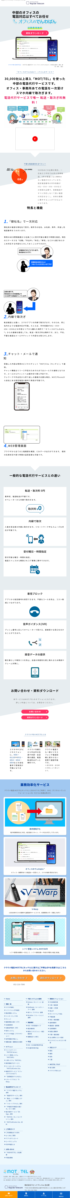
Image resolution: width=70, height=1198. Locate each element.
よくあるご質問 (10, 1133)
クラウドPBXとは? (55, 1070)
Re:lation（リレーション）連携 (36, 1015)
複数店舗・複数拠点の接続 (14, 1042)
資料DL (26, 1194)
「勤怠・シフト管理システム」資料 (14, 1098)
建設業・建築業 (54, 1026)
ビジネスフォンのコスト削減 (57, 1042)
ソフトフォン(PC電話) (12, 1012)
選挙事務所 (53, 1024)
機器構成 (30, 1021)
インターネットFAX (11, 1017)
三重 (51, 1059)
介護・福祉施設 (54, 1035)
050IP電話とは (10, 1142)
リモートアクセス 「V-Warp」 (12, 1080)
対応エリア (53, 1048)
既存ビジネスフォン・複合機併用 (35, 1031)
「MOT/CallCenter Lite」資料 (14, 1121)
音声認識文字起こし (12, 1039)
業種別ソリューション (56, 1000)
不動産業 (52, 1018)
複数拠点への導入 (33, 1035)
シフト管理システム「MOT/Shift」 (12, 1056)
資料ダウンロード (35, 33)
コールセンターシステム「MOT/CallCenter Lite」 (13, 1067)
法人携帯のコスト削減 (56, 1038)
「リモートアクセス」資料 (14, 1102)
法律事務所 (53, 1029)
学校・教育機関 (54, 1021)
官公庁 (52, 1012)
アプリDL (43, 1194)
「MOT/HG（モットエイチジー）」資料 (14, 1116)
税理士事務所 (53, 1032)
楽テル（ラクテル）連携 (35, 1011)
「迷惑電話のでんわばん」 (14, 1076)
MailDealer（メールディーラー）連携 (36, 1008)
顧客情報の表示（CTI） (13, 1023)
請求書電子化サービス (12, 1063)
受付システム (10, 1032)
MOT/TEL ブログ (55, 1064)
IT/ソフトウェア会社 (56, 1015)
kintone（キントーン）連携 (36, 1004)
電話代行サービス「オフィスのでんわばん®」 (14, 1072)
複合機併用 (31, 1027)
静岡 (51, 1054)
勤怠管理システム (11, 1015)
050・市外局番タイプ (34, 1024)
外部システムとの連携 (34, 1000)
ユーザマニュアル (11, 1139)
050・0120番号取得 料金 (35, 1043)
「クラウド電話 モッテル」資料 (14, 1091)
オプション (9, 1047)
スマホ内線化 (10, 1009)
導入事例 (52, 1068)
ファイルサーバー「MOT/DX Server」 (14, 1051)
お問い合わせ (35, 712)
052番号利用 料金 (33, 1046)
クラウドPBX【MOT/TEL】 (14, 65)
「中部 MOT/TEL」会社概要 (14, 1150)
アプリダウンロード (12, 1136)
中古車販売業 (53, 1004)
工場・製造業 (53, 1006)
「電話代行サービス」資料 (14, 1095)
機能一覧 (8, 1006)
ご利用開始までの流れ (12, 1130)
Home (8, 1000)
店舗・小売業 (53, 1009)
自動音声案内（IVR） (12, 1029)
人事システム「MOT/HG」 (13, 1060)
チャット (8, 1020)
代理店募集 (9, 1153)
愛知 (51, 1051)
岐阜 (51, 1057)
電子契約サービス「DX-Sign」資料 (13, 1111)
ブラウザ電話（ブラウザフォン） (14, 1036)
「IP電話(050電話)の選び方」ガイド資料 (14, 1106)
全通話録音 (9, 1026)
